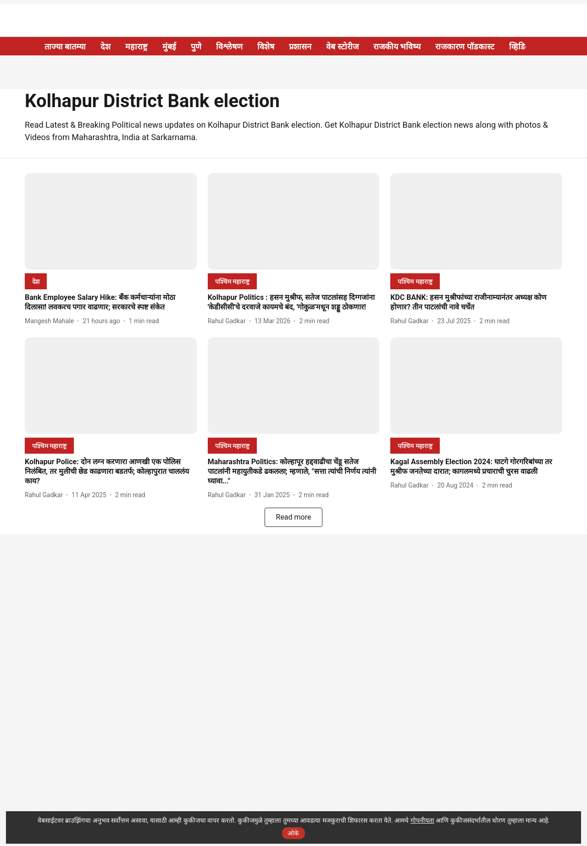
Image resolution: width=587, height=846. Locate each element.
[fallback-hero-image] (111, 221)
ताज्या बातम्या (65, 46)
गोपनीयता (422, 820)
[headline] (111, 302)
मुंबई (169, 46)
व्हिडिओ (521, 46)
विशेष (265, 46)
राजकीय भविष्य (397, 46)
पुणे (196, 46)
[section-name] (36, 281)
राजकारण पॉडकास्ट (464, 46)
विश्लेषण (229, 46)
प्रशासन (300, 46)
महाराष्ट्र (136, 46)
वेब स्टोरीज (342, 46)
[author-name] (51, 321)
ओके (293, 833)
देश (105, 46)
